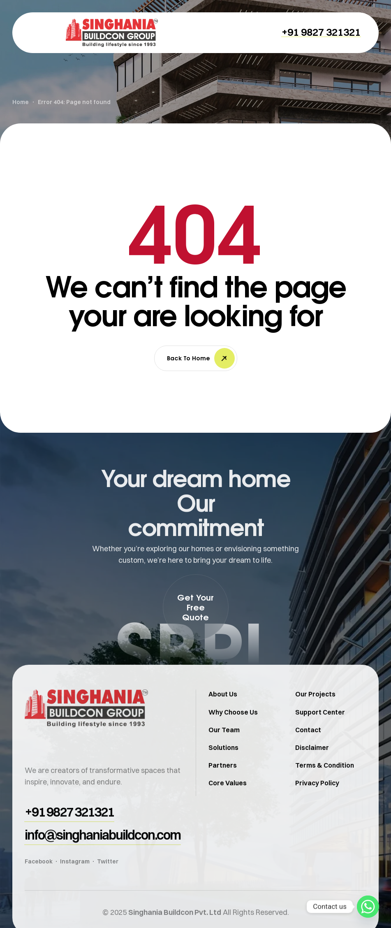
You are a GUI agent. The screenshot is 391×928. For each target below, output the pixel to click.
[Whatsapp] (368, 907)
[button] (321, 32)
